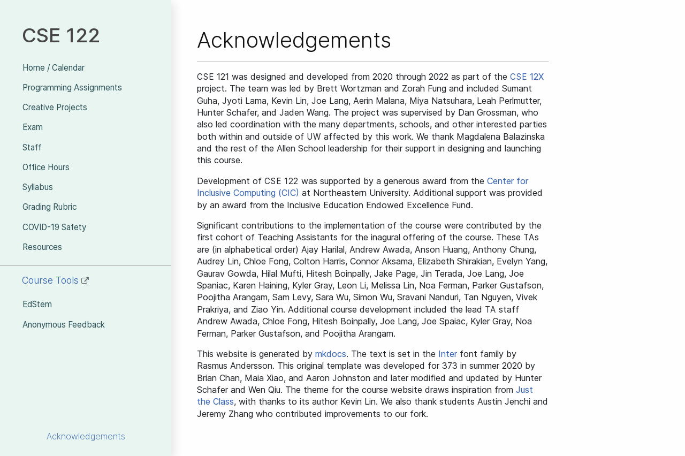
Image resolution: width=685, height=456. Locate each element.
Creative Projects (54, 107)
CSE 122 (61, 35)
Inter (447, 353)
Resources (42, 247)
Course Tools (55, 280)
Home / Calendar (53, 68)
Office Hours (46, 167)
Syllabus (37, 187)
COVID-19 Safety (54, 227)
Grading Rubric (49, 207)
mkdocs (330, 353)
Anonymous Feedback (63, 325)
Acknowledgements (86, 436)
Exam (32, 127)
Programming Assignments (72, 87)
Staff (31, 147)
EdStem (37, 304)
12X (527, 76)
